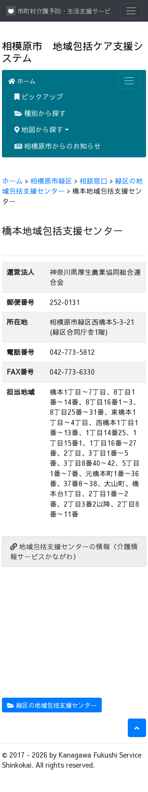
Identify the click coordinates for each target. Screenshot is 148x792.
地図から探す (38, 129)
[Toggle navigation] (131, 11)
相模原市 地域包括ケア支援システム (72, 52)
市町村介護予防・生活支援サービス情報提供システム (58, 10)
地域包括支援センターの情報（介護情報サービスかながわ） (74, 551)
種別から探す (40, 113)
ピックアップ (38, 96)
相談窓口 (94, 181)
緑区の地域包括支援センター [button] (52, 705)
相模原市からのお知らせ (57, 146)
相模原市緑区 (51, 181)
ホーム (22, 81)
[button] (137, 728)
